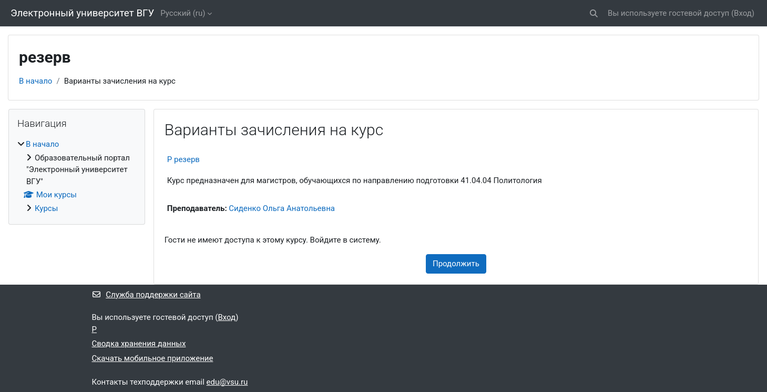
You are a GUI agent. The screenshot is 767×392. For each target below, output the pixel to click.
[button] (594, 13)
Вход (743, 13)
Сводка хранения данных (139, 343)
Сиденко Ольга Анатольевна (282, 208)
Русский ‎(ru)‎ (182, 13)
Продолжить (456, 263)
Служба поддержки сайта (146, 294)
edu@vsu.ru (227, 382)
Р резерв (183, 159)
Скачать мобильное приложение (152, 358)
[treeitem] (76, 176)
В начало (35, 81)
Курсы (46, 208)
